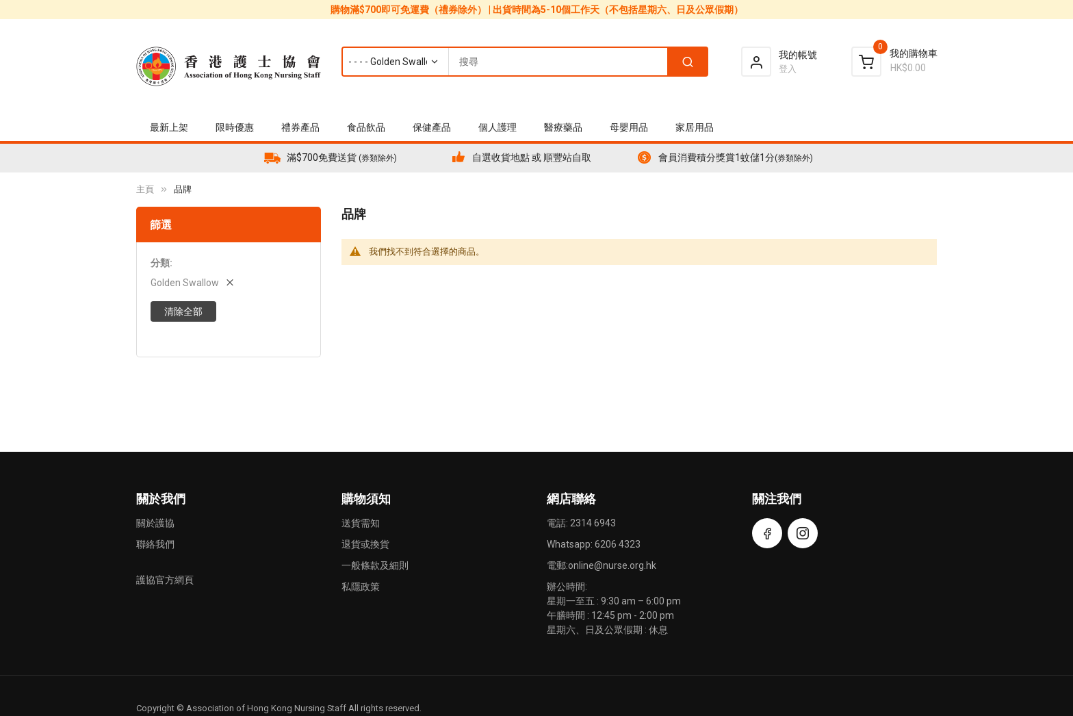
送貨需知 (360, 522)
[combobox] (524, 61)
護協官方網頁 (165, 579)
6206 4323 (618, 544)
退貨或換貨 (365, 544)
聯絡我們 (155, 544)
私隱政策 (360, 586)
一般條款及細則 (375, 565)
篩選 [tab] (161, 224)
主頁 (145, 189)
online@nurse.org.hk (612, 565)
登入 (788, 69)
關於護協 (155, 522)
